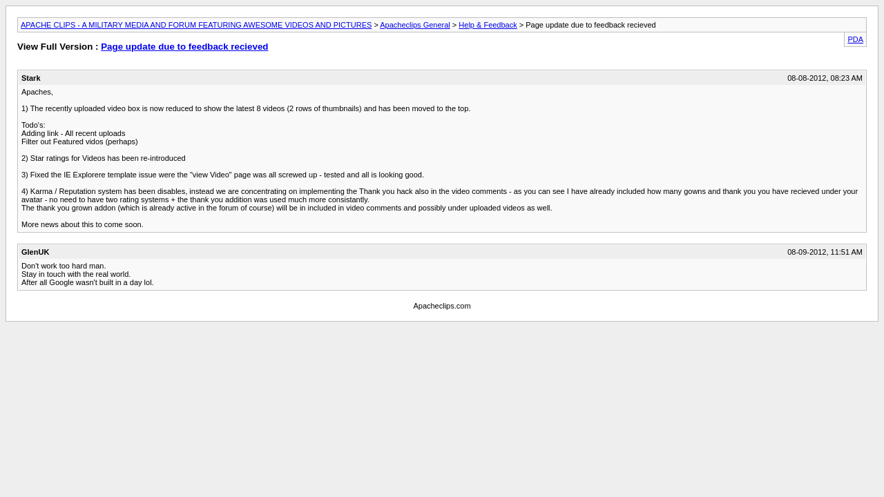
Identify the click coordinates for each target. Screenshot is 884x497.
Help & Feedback (488, 25)
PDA (855, 39)
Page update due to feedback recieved (184, 46)
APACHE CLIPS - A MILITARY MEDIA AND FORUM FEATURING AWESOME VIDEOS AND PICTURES (196, 25)
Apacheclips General (415, 25)
